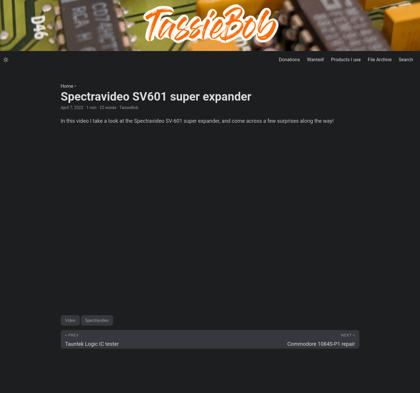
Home (67, 86)
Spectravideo (97, 320)
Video (70, 320)
